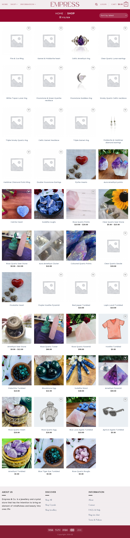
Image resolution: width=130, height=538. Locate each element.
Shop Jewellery (51, 510)
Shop (14, 4)
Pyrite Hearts (81, 182)
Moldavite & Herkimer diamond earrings (113, 141)
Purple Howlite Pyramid (48, 305)
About (91, 500)
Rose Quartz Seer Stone (16, 263)
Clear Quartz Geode (113, 263)
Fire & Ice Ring (17, 58)
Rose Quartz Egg (49, 430)
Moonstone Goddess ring (81, 98)
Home (5, 4)
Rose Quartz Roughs (81, 471)
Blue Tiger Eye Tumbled (49, 471)
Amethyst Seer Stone (16, 346)
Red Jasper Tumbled (81, 305)
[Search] (96, 4)
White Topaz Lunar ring (16, 98)
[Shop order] (113, 15)
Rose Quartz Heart (16, 430)
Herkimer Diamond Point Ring (16, 182)
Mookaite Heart (17, 305)
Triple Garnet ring (81, 140)
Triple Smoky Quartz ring (17, 140)
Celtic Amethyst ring (81, 58)
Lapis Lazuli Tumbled (113, 305)
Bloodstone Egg (49, 388)
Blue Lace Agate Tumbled (81, 430)
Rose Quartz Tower (49, 346)
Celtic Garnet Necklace (49, 140)
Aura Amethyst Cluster (49, 263)
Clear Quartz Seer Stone (113, 222)
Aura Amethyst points (113, 182)
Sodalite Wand (81, 388)
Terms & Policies (95, 520)
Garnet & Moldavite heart (49, 58)
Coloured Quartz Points (81, 263)
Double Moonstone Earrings (49, 182)
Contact (92, 505)
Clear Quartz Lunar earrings (113, 58)
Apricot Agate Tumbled (113, 430)
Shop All (48, 500)
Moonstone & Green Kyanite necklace (48, 99)
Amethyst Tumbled (16, 471)
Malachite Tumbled (16, 388)
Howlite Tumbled (113, 346)
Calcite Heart (17, 222)
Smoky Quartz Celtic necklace (113, 98)
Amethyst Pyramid (113, 388)
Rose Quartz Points (81, 222)
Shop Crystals (50, 505)
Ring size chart (94, 515)
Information (28, 4)
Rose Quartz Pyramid (81, 346)
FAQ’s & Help (94, 510)
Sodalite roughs (49, 222)
